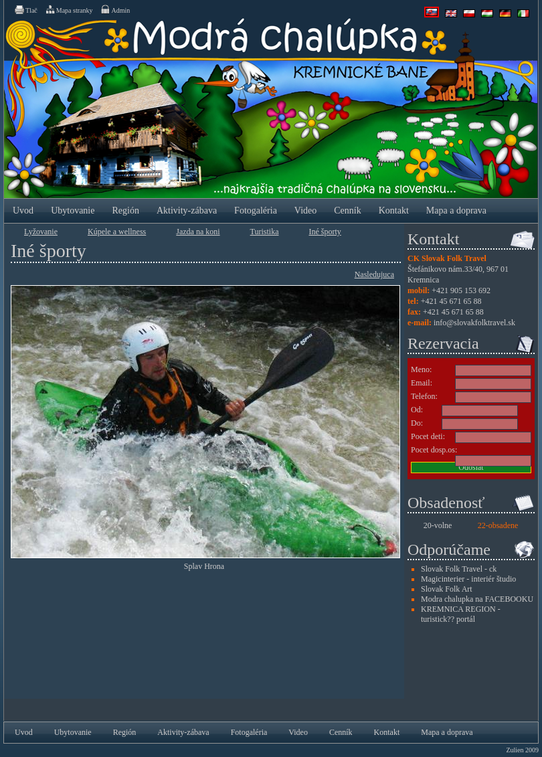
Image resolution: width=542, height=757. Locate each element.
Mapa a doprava (456, 210)
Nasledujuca (374, 274)
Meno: (421, 369)
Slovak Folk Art (446, 589)
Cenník (347, 210)
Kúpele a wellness (117, 231)
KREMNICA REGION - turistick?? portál (461, 614)
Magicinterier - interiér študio (468, 579)
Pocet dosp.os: (434, 449)
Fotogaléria (255, 210)
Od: (417, 409)
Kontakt (394, 210)
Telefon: (424, 396)
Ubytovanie (72, 210)
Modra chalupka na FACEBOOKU (477, 599)
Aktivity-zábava (187, 210)
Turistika (264, 231)
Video (305, 210)
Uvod (23, 210)
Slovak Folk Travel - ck (458, 569)
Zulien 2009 (522, 750)
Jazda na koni (197, 231)
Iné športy (325, 231)
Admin (115, 9)
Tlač (25, 9)
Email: (421, 383)
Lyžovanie (41, 231)
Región (125, 210)
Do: (417, 423)
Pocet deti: (428, 436)
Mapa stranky (69, 9)
